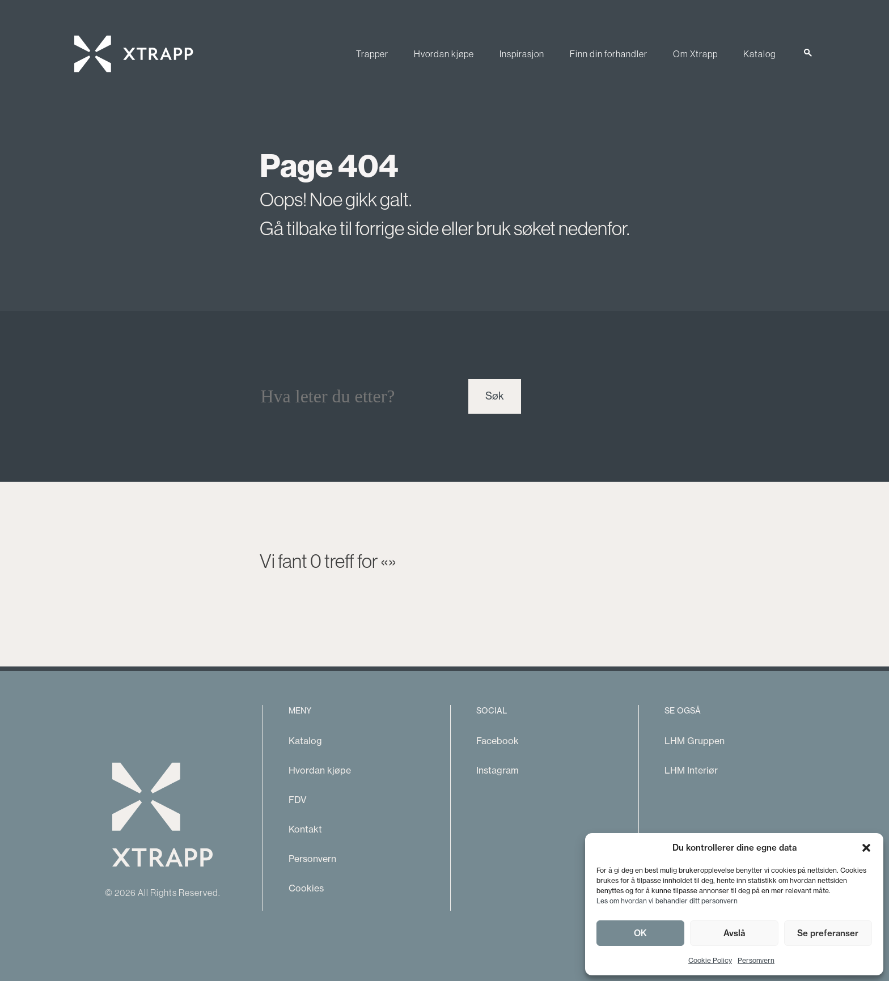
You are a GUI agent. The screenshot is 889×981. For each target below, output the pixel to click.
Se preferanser (827, 933)
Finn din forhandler (608, 54)
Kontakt (305, 829)
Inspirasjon (521, 54)
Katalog (759, 54)
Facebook (497, 740)
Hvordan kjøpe (444, 54)
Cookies (306, 888)
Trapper (372, 54)
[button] (866, 847)
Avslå (734, 933)
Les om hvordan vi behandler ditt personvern (667, 901)
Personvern (756, 960)
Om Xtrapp (695, 54)
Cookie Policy (710, 960)
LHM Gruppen (694, 740)
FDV (298, 799)
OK (640, 933)
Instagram (497, 770)
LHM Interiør (691, 770)
